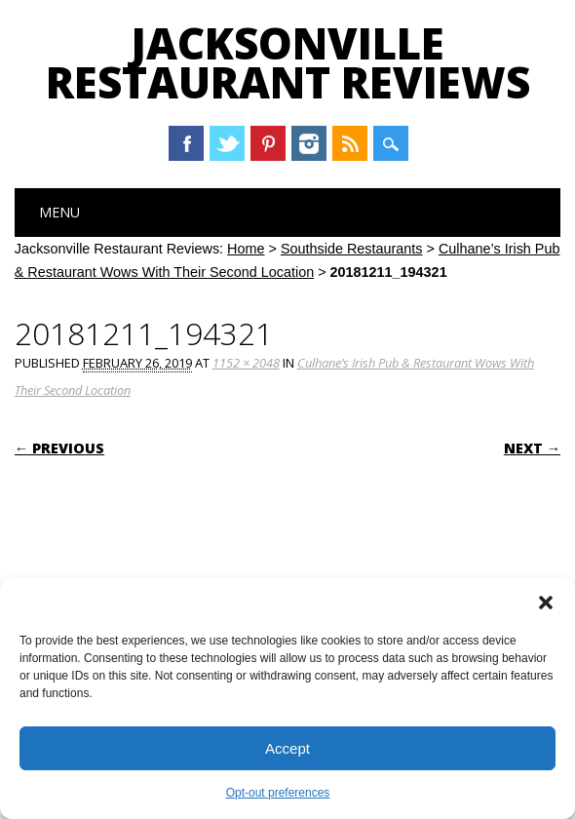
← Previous (59, 448)
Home (245, 248)
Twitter (227, 143)
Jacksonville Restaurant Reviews (288, 62)
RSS (349, 143)
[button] (546, 602)
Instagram (308, 143)
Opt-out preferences (278, 793)
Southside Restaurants (352, 248)
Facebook (186, 143)
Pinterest (268, 143)
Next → (532, 448)
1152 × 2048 (246, 362)
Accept (287, 748)
